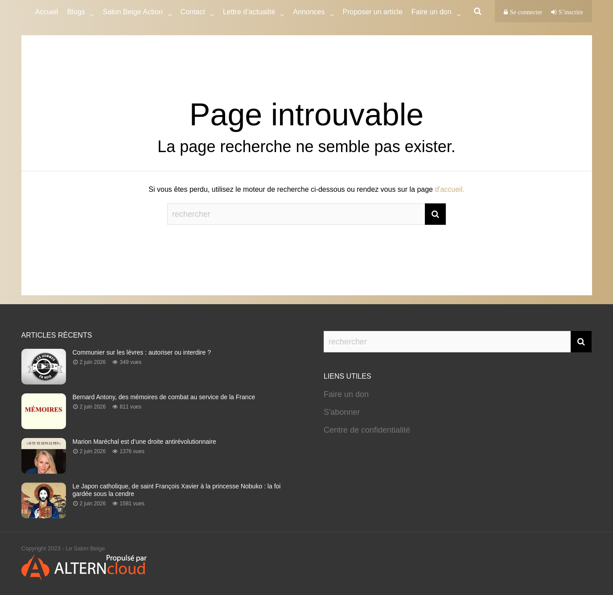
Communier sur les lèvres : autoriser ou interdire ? (142, 352)
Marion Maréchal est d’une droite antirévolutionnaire (144, 441)
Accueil (46, 12)
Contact (193, 13)
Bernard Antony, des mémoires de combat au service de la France (164, 397)
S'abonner (342, 412)
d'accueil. (449, 189)
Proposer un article (373, 12)
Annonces (309, 13)
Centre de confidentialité (367, 430)
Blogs (76, 13)
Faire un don (346, 394)
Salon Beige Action (132, 13)
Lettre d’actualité (249, 13)
